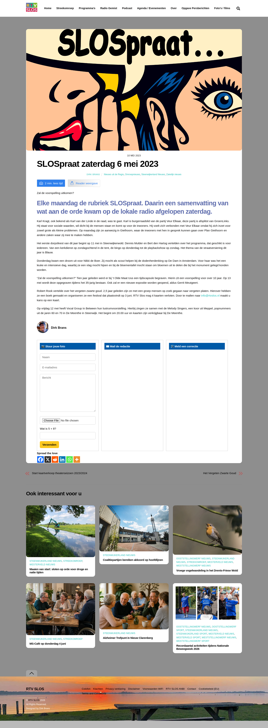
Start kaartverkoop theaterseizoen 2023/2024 (59, 480)
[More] (77, 466)
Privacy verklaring (115, 696)
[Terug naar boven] (31, 680)
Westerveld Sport (188, 644)
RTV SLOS (33, 707)
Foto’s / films (53, 15)
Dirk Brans (93, 182)
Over (183, 8)
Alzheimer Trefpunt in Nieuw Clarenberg (128, 645)
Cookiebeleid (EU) (209, 696)
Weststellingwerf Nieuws (193, 573)
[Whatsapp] (69, 466)
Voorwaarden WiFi (153, 696)
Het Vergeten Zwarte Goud (219, 480)
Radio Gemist (118, 8)
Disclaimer (134, 696)
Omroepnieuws (132, 181)
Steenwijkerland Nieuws (153, 181)
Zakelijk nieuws (173, 181)
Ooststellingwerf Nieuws (193, 566)
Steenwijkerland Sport (191, 641)
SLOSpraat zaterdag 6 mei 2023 (97, 171)
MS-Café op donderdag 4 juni (48, 650)
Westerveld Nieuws (42, 572)
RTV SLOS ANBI (175, 696)
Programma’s (94, 8)
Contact (191, 696)
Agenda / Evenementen (161, 8)
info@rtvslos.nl (210, 302)
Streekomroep (65, 8)
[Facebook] (40, 466)
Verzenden (49, 451)
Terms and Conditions (94, 700)
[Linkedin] (62, 466)
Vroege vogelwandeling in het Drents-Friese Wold (207, 577)
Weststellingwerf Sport (192, 648)
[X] (47, 466)
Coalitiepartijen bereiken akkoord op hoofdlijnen (133, 567)
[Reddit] (55, 466)
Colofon (86, 696)
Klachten (98, 696)
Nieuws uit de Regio (114, 181)
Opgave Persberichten (208, 8)
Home (44, 8)
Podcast (137, 8)
